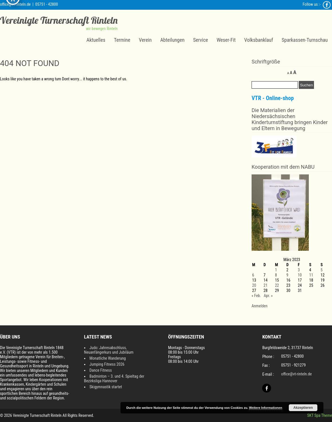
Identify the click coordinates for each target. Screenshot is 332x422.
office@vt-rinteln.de (15, 4)
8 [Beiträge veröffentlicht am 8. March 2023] (276, 275)
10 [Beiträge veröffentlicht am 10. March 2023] (300, 275)
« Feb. (256, 295)
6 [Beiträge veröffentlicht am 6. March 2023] (253, 275)
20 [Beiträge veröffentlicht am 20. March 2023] (254, 285)
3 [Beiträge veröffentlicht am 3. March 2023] (299, 270)
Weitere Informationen (265, 407)
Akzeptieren (303, 408)
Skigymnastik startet (106, 387)
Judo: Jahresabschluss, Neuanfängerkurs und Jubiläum (109, 350)
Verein (145, 40)
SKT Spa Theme (319, 415)
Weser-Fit (226, 40)
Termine (122, 40)
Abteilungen (172, 40)
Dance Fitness (101, 370)
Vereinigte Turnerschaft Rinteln (59, 20)
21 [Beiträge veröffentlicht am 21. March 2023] (266, 285)
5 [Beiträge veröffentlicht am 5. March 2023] (322, 270)
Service (200, 40)
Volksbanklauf (258, 40)
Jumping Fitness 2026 (107, 364)
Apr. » (268, 295)
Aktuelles (95, 40)
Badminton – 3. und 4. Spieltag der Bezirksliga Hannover (114, 378)
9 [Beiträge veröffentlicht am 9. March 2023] (287, 275)
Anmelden (259, 306)
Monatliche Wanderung (108, 358)
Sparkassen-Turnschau (305, 40)
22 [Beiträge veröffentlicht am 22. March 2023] (277, 285)
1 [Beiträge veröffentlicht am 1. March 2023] (276, 270)
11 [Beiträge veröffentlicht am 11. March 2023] (311, 275)
